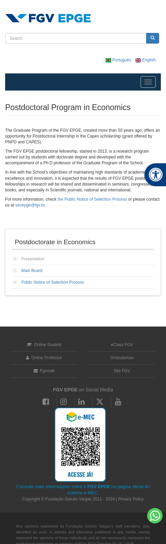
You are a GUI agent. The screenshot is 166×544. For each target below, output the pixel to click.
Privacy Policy (131, 499)
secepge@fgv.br (30, 205)
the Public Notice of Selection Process (92, 199)
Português (119, 60)
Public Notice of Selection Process (52, 282)
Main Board (31, 270)
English (145, 60)
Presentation (32, 259)
